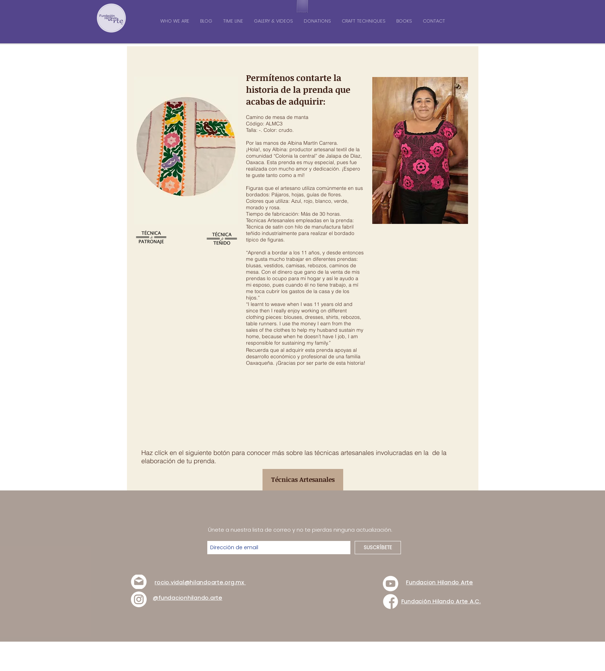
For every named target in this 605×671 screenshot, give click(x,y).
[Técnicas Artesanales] (303, 479)
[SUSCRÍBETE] (378, 547)
